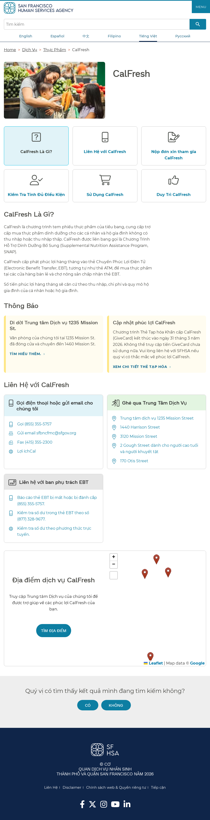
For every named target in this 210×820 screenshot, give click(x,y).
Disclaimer (72, 787)
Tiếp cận (158, 787)
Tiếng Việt (148, 36)
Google (197, 663)
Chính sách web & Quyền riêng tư (116, 787)
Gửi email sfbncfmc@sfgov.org (46, 433)
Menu (201, 7)
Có (88, 705)
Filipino (114, 36)
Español (57, 36)
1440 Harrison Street (140, 427)
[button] (168, 572)
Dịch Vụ (29, 49)
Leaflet (153, 663)
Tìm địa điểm (53, 630)
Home (10, 49)
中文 (86, 36)
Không (116, 705)
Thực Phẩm (54, 49)
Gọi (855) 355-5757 (34, 424)
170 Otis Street (134, 461)
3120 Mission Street (138, 436)
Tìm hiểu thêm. (25, 354)
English (25, 36)
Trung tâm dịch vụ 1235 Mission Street (157, 418)
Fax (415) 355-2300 (34, 442)
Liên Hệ (51, 787)
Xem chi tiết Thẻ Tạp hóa (140, 367)
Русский (182, 36)
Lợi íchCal (26, 451)
